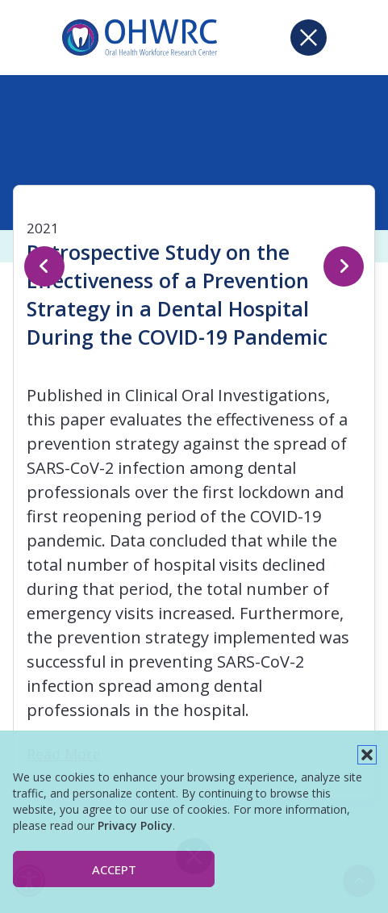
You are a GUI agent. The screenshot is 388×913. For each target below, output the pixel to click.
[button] (367, 755)
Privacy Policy (135, 825)
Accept (114, 869)
